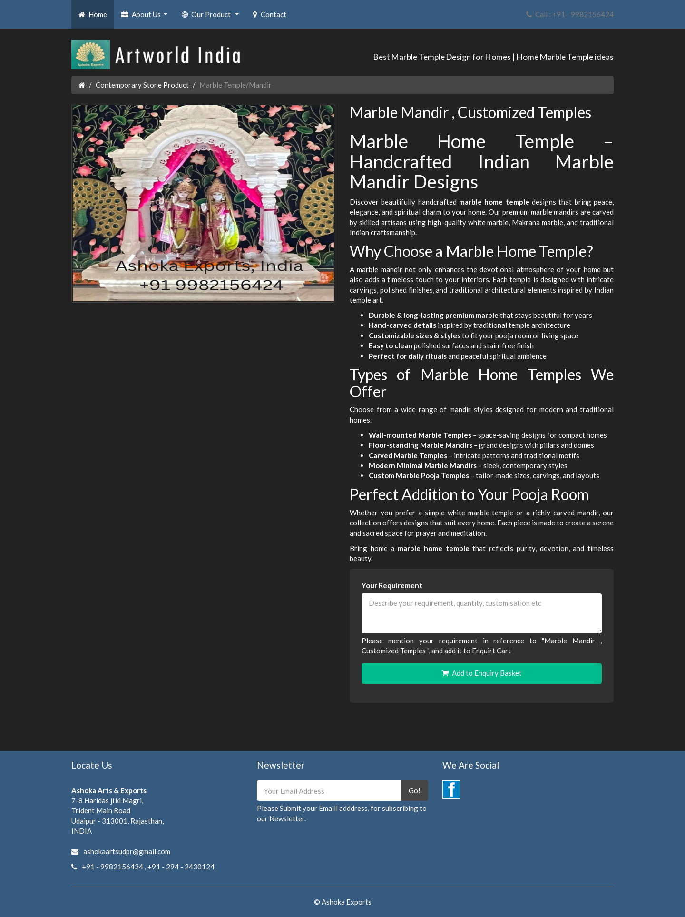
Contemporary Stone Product (142, 84)
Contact (269, 14)
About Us (145, 17)
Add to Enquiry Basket (482, 673)
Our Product (211, 17)
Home (92, 14)
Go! (415, 790)
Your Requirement (392, 585)
